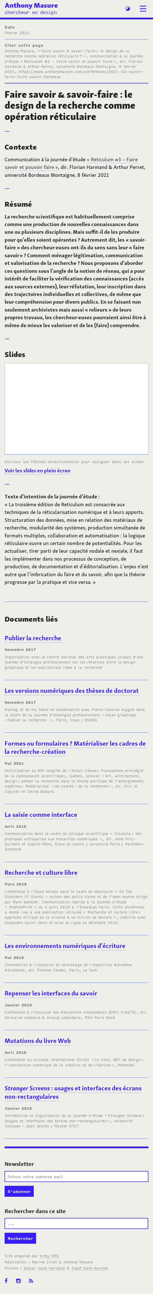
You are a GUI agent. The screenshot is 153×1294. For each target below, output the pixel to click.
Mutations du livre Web (38, 1041)
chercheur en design (31, 12)
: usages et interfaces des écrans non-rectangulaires (73, 1092)
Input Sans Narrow (89, 1267)
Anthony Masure (31, 5)
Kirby (49, 1255)
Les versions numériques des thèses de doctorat (72, 690)
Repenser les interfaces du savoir (51, 993)
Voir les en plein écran (37, 470)
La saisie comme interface (41, 814)
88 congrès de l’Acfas (60, 770)
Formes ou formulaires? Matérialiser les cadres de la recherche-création (75, 747)
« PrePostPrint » (21, 906)
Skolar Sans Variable (44, 1267)
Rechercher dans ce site (35, 1211)
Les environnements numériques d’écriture (65, 946)
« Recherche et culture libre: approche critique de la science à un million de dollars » (73, 914)
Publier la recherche (33, 638)
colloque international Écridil (61, 1059)
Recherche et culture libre (41, 872)
